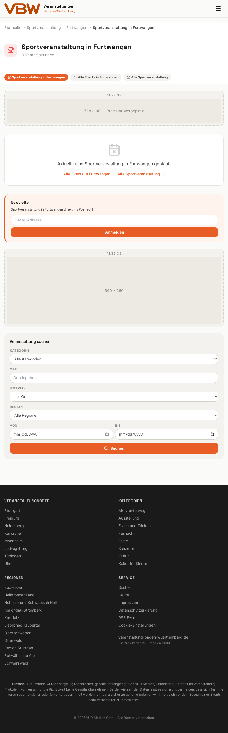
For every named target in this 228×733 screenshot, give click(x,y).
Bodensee (13, 587)
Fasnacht (126, 533)
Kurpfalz (11, 617)
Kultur (123, 556)
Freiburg (11, 518)
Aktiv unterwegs (132, 510)
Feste (123, 540)
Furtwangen (76, 27)
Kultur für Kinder (132, 563)
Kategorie (19, 351)
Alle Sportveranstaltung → (141, 174)
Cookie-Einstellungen (137, 625)
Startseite (12, 27)
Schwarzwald (16, 663)
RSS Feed (127, 617)
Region (16, 407)
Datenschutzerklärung (138, 610)
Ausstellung (128, 518)
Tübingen (12, 556)
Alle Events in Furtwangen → (89, 174)
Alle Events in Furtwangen (96, 77)
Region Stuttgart (19, 648)
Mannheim (13, 540)
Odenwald (13, 640)
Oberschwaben (17, 632)
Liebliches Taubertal (22, 625)
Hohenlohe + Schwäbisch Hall (30, 602)
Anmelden (114, 232)
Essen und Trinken (134, 525)
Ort (13, 369)
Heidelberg (14, 525)
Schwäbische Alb (19, 655)
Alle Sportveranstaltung (147, 77)
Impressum (128, 602)
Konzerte (126, 548)
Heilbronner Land (19, 595)
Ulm (7, 563)
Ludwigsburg (16, 548)
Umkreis (17, 388)
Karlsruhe (12, 533)
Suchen (114, 448)
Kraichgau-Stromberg (23, 610)
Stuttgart (12, 510)
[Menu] (218, 8)
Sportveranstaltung (44, 27)
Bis (118, 425)
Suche (124, 587)
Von (14, 425)
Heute (123, 595)
